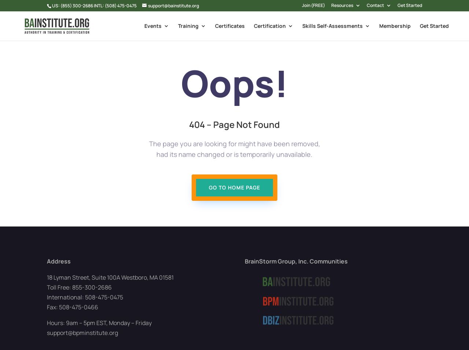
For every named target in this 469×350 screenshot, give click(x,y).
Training (188, 26)
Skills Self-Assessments (332, 26)
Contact (375, 5)
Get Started (410, 5)
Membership (395, 26)
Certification (270, 26)
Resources (342, 5)
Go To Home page (234, 187)
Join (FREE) (313, 5)
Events (153, 26)
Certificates (230, 26)
